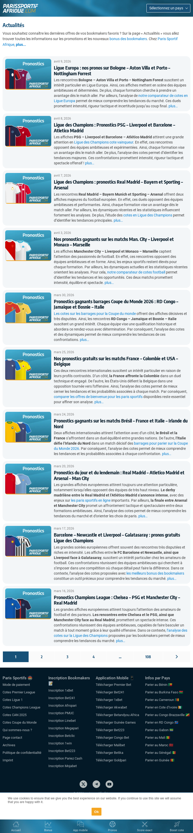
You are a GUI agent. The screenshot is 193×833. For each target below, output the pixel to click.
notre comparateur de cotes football (136, 272)
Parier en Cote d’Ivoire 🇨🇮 (163, 707)
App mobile (80, 830)
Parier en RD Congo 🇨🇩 (161, 722)
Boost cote (177, 830)
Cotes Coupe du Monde (20, 722)
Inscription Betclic (61, 736)
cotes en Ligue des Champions (147, 215)
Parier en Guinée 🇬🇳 (159, 760)
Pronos (112, 830)
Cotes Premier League (19, 692)
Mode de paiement (16, 685)
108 (148, 657)
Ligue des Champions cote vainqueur (103, 142)
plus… (173, 106)
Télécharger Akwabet (111, 707)
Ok (96, 812)
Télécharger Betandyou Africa (117, 715)
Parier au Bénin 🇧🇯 (158, 685)
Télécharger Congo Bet (112, 737)
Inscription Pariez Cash (65, 758)
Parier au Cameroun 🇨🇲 (162, 700)
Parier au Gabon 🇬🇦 (159, 730)
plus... (21, 44)
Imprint (8, 760)
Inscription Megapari (63, 728)
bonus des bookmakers (128, 39)
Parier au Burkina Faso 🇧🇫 (164, 692)
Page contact (12, 737)
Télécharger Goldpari (111, 760)
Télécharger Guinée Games (116, 722)
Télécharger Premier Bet (113, 685)
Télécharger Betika (109, 753)
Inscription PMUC (61, 713)
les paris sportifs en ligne (91, 500)
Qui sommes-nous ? (17, 730)
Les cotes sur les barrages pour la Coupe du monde (95, 314)
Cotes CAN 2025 (15, 715)
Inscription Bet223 (61, 751)
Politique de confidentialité (22, 753)
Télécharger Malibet (110, 745)
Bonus (48, 830)
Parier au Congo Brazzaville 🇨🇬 (167, 715)
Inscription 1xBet (60, 690)
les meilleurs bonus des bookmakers (155, 573)
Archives (9, 745)
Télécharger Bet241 (110, 692)
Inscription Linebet (62, 721)
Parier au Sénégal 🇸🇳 (160, 753)
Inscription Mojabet (62, 766)
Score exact (144, 830)
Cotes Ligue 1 (13, 700)
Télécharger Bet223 (110, 730)
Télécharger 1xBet (109, 700)
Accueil (16, 830)
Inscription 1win (60, 743)
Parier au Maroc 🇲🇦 (159, 745)
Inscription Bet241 (61, 698)
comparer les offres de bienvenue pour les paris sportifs (98, 397)
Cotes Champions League (21, 707)
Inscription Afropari (62, 705)
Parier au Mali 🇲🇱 (157, 737)
